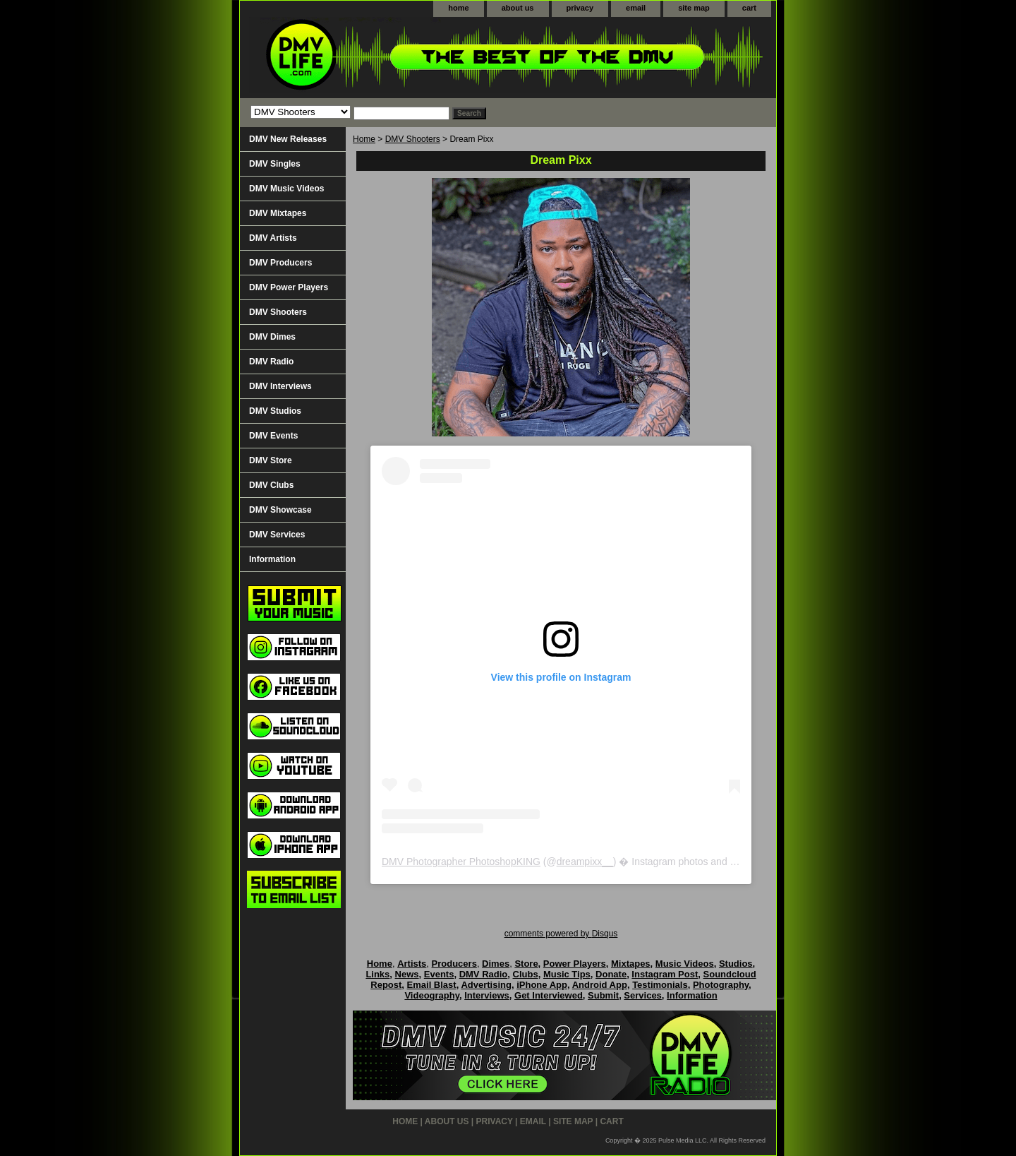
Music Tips (567, 974)
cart (749, 8)
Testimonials (660, 984)
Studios (736, 963)
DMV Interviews (280, 386)
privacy (580, 8)
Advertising (486, 984)
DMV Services (277, 535)
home (458, 8)
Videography (431, 995)
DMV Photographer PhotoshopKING (461, 861)
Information (272, 559)
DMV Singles (275, 164)
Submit (603, 995)
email (636, 8)
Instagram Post (664, 974)
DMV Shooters (412, 139)
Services (643, 995)
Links (377, 974)
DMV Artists (273, 238)
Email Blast (431, 984)
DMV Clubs (271, 485)
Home (364, 139)
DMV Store (270, 460)
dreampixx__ (585, 861)
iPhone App (541, 984)
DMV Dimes (272, 337)
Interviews (486, 995)
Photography (721, 984)
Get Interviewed (548, 995)
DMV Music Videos (286, 188)
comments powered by (561, 933)
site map (694, 8)
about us (518, 8)
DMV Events (273, 436)
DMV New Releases (288, 139)
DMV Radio (271, 362)
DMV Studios (275, 411)
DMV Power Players (288, 287)
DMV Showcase (280, 510)
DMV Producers (280, 263)
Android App (599, 984)
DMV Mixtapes (277, 213)
